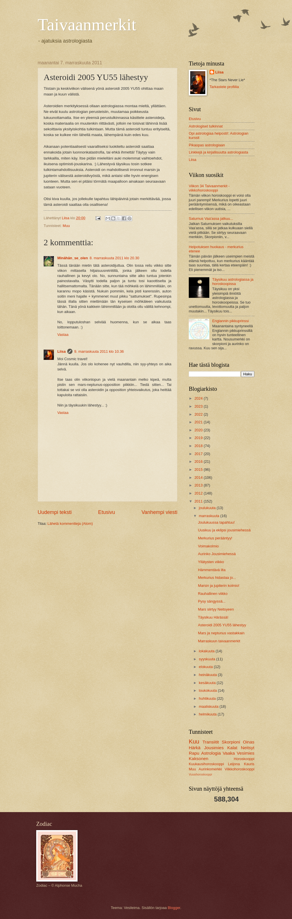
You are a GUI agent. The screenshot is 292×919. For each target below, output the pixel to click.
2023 (199, 406)
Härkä (194, 747)
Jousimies (214, 747)
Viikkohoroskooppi (239, 769)
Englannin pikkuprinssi (230, 321)
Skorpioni (231, 741)
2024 (199, 398)
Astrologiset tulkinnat (206, 126)
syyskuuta (207, 659)
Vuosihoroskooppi (200, 774)
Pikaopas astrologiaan (207, 145)
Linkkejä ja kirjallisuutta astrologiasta (218, 152)
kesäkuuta (207, 683)
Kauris (249, 764)
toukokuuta (208, 690)
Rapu (194, 753)
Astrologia (211, 753)
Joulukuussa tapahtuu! (216, 522)
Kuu (194, 741)
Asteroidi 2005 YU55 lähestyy (222, 625)
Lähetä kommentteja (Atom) (70, 523)
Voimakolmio (208, 546)
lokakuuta (207, 651)
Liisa (61, 351)
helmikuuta (208, 714)
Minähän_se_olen (72, 258)
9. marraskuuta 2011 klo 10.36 (99, 351)
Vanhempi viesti (159, 512)
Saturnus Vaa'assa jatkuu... (211, 218)
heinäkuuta (208, 675)
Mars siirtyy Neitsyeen (216, 609)
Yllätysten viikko (211, 562)
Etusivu (106, 512)
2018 (199, 446)
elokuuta (206, 667)
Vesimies (245, 753)
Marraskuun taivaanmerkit (219, 641)
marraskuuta (209, 516)
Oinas (248, 741)
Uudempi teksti (55, 512)
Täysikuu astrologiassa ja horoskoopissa (233, 281)
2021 (199, 422)
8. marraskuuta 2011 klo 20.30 (114, 258)
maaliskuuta (209, 706)
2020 (199, 430)
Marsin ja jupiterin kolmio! (218, 585)
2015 (199, 469)
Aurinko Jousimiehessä (217, 554)
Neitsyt (247, 747)
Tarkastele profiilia (224, 87)
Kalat (232, 747)
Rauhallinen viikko (213, 593)
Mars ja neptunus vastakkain (221, 633)
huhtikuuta (208, 698)
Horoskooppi (244, 759)
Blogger (174, 908)
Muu (66, 226)
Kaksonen (198, 758)
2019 (199, 438)
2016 (199, 461)
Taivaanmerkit (87, 24)
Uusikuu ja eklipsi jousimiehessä (224, 530)
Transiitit (210, 741)
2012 (199, 493)
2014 (199, 477)
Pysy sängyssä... (212, 601)
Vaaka (229, 753)
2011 (199, 501)
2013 (199, 485)
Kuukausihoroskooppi (206, 764)
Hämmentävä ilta (212, 570)
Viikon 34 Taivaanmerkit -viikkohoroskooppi (209, 188)
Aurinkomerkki (210, 769)
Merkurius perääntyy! (215, 538)
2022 (199, 414)
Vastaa (62, 334)
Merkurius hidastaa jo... (217, 577)
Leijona (234, 764)
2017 (199, 454)
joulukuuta (207, 508)
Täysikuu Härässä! (213, 617)
